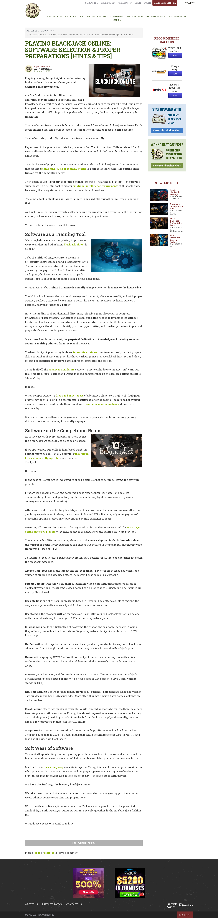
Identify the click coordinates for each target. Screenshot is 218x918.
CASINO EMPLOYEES (120, 16)
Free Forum (108, 2)
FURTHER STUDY (140, 16)
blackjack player (74, 244)
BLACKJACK (70, 16)
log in (37, 852)
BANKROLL (102, 16)
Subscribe (91, 2)
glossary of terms (179, 16)
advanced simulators (61, 369)
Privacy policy (52, 904)
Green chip (125, 2)
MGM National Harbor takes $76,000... (176, 222)
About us (31, 904)
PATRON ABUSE (159, 16)
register (49, 852)
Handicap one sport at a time (176, 206)
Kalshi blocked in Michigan (175, 192)
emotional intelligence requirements (95, 186)
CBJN (138, 2)
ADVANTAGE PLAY (53, 16)
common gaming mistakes (102, 404)
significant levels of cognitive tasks (63, 168)
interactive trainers (85, 352)
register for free (165, 2)
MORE (117, 20)
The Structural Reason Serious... (175, 238)
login (147, 2)
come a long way (52, 767)
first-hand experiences (70, 395)
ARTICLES (31, 30)
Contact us (74, 904)
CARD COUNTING (87, 16)
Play (175, 55)
